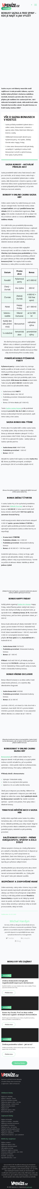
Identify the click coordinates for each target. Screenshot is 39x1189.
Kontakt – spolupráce (7, 1155)
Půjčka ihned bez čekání (8, 1106)
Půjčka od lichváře (6, 1119)
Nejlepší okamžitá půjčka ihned (10, 1129)
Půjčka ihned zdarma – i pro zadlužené (12, 1134)
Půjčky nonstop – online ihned (10, 1104)
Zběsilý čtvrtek (16, 506)
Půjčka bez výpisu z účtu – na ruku (11, 1102)
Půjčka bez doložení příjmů (9, 1146)
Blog (18, 941)
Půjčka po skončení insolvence (10, 1123)
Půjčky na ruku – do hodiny (9, 1127)
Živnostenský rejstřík (7, 1111)
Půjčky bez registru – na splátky (10, 1131)
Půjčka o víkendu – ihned (8, 1098)
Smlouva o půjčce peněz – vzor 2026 (12, 1152)
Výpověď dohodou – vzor (8, 1157)
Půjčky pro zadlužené (7, 1133)
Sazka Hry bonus (24, 604)
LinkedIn (25, 938)
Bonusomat (5, 757)
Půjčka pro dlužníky (6, 1096)
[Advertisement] (19, 39)
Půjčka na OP (5, 1108)
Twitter (10, 938)
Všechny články (19, 1063)
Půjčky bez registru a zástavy (9, 1150)
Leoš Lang (29, 1187)
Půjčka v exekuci (6, 1142)
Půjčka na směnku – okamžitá (9, 1121)
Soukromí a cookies (7, 1154)
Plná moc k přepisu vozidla (9, 1100)
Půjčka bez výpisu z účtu (8, 1109)
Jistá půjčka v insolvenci (8, 1125)
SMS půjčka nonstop (7, 1148)
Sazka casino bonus (13, 408)
